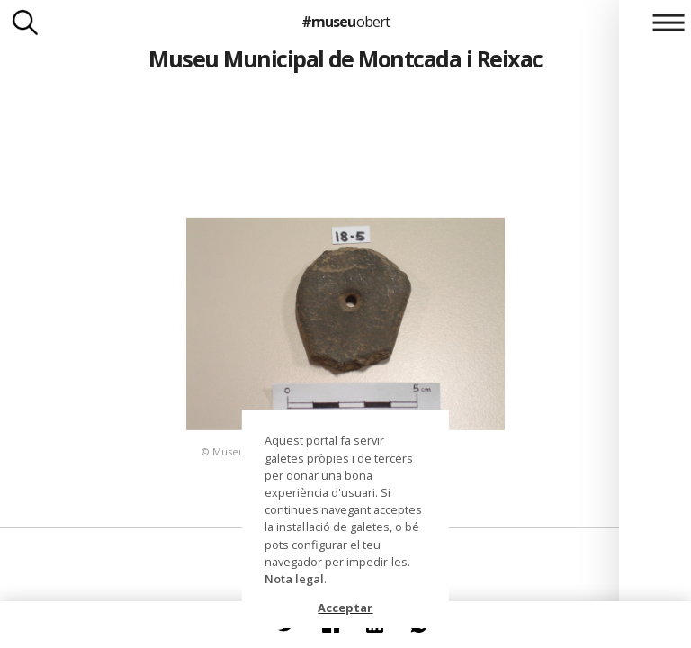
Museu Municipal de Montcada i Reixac (345, 58)
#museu (345, 22)
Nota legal (294, 579)
